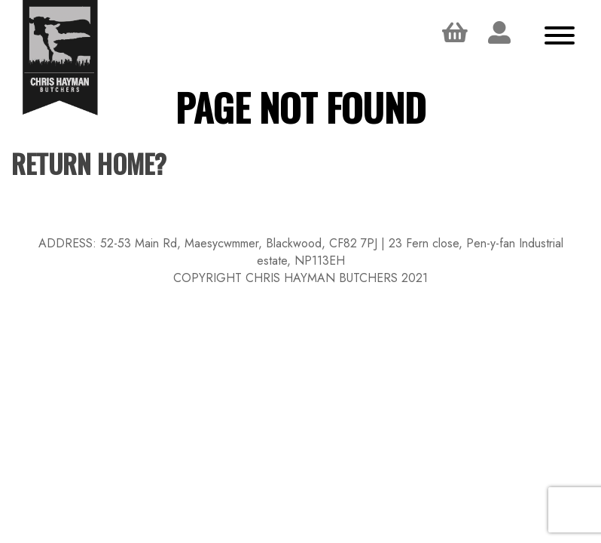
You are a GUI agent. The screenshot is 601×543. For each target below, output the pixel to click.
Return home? (88, 163)
